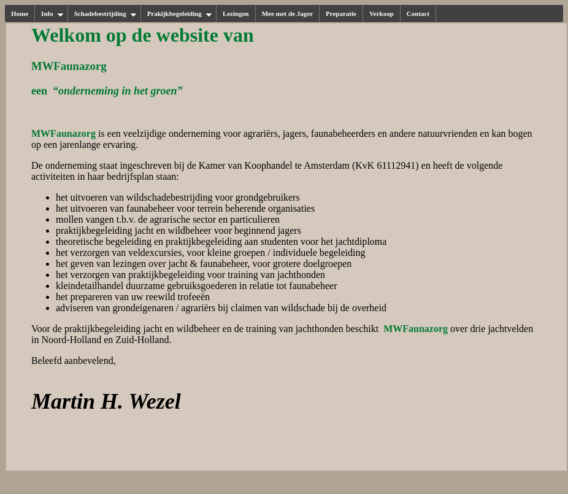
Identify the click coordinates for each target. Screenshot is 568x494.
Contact (418, 13)
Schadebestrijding (105, 13)
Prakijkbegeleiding (179, 13)
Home (19, 13)
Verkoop (381, 13)
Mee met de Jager (287, 13)
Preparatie (341, 13)
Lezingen (236, 13)
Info (52, 13)
